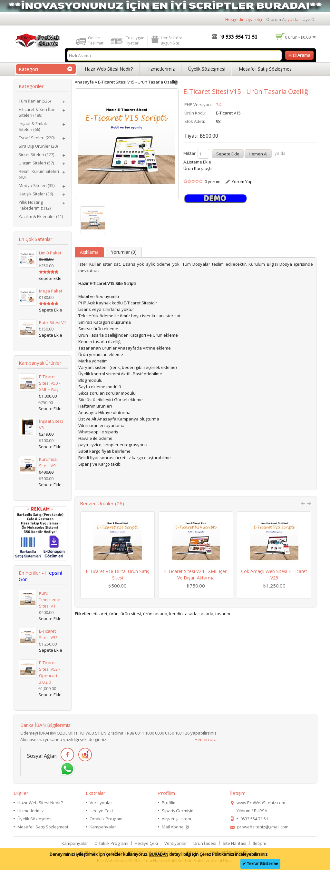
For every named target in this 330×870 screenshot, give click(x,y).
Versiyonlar (101, 803)
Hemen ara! (206, 739)
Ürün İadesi (204, 843)
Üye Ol (309, 19)
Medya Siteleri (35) (36, 185)
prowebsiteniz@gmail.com (262, 827)
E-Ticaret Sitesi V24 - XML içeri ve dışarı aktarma (196, 574)
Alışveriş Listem (176, 819)
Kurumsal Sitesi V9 (48, 462)
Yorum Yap (242, 181)
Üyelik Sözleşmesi (206, 69)
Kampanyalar (103, 827)
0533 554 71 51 (254, 819)
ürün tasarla (155, 614)
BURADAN (158, 854)
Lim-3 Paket (50, 253)
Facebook (66, 754)
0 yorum (212, 181)
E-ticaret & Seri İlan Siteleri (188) (37, 112)
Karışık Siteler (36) (36, 194)
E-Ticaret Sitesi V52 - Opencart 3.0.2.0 (49, 672)
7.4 (218, 104)
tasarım (222, 614)
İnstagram (84, 754)
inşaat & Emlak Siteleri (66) (33, 126)
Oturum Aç (276, 19)
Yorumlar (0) (124, 252)
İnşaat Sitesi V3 (51, 424)
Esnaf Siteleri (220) (36, 138)
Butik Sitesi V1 (52, 322)
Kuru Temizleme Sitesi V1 (49, 599)
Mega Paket (50, 291)
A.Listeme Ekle (197, 162)
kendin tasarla (183, 614)
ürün (114, 614)
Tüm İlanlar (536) (35, 101)
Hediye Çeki (101, 811)
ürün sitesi (131, 614)
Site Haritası (234, 843)
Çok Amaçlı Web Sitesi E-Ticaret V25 (274, 574)
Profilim (169, 803)
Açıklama (89, 252)
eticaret (99, 614)
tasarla (206, 614)
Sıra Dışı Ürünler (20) (38, 146)
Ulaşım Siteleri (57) (36, 163)
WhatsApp (66, 769)
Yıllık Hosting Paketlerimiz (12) (35, 205)
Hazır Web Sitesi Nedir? (109, 69)
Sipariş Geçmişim (178, 811)
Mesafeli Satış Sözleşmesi (266, 69)
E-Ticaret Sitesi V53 (48, 634)
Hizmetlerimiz (160, 69)
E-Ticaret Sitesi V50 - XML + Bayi (49, 383)
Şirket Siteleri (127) (36, 154)
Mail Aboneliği (175, 827)
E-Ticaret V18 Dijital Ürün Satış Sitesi (117, 574)
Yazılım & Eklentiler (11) (41, 216)
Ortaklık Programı (106, 819)
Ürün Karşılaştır (198, 168)
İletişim (259, 843)
